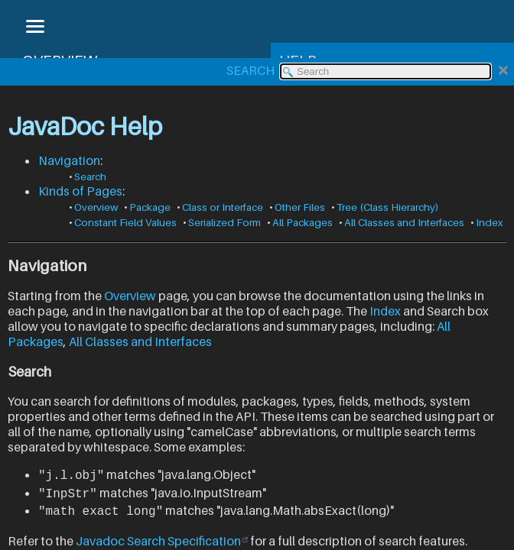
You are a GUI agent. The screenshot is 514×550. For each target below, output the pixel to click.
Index (489, 222)
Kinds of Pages (80, 191)
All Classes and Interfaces (404, 222)
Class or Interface (222, 207)
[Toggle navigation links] (34, 27)
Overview (96, 207)
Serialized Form (224, 222)
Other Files (300, 207)
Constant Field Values (125, 222)
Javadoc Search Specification (158, 538)
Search (90, 176)
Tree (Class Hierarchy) (387, 207)
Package (150, 207)
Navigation (69, 160)
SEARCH (250, 70)
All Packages (302, 222)
